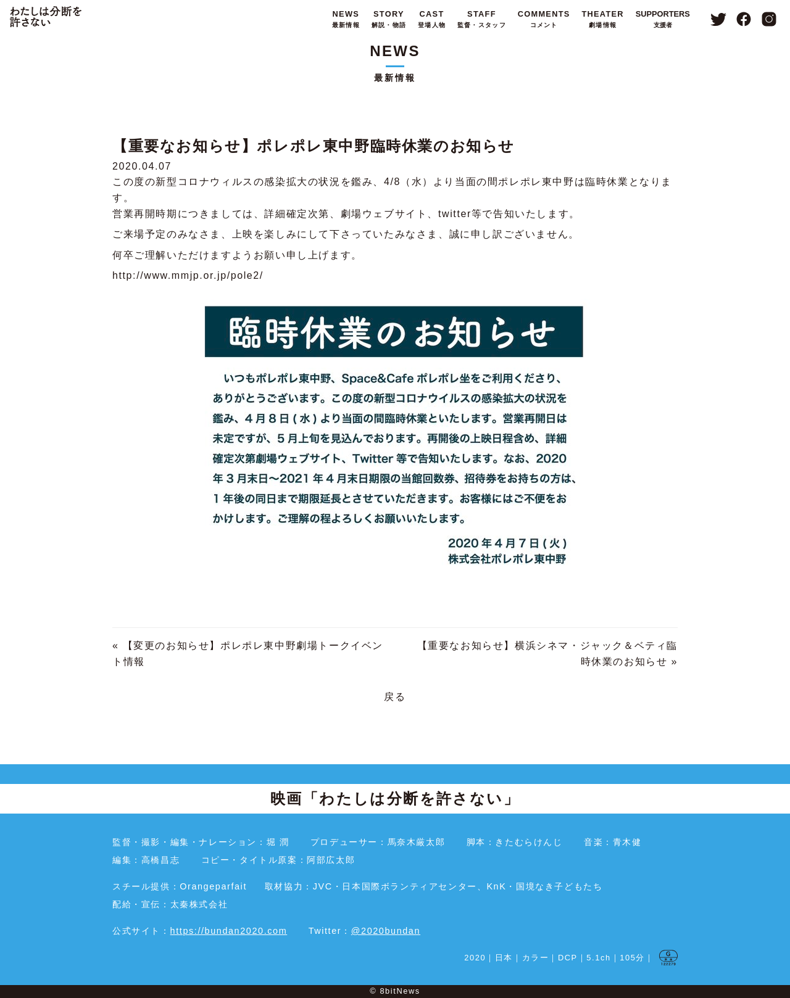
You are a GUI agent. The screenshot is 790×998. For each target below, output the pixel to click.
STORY (389, 20)
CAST (432, 20)
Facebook (744, 19)
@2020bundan (385, 931)
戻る (394, 696)
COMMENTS (544, 20)
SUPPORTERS (663, 20)
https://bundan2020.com (229, 931)
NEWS (346, 20)
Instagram (769, 19)
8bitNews (400, 991)
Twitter (718, 19)
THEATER (602, 20)
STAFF (481, 20)
